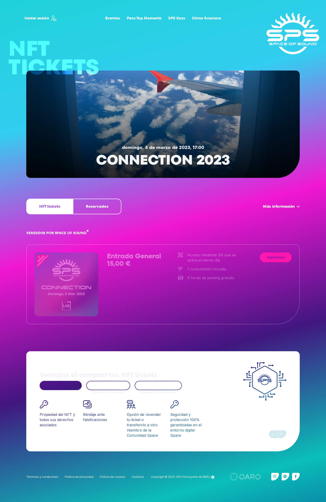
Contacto (138, 476)
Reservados (97, 206)
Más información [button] (279, 206)
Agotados (276, 257)
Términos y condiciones (42, 476)
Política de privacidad (79, 476)
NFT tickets (49, 206)
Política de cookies (112, 476)
